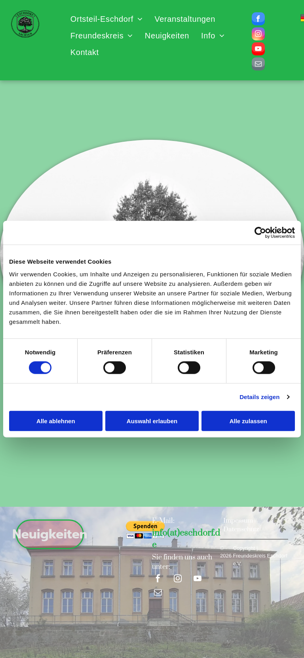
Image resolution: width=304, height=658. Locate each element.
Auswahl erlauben (152, 420)
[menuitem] (107, 19)
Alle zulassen (248, 420)
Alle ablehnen (55, 420)
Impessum (238, 521)
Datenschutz (241, 529)
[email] (258, 64)
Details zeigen (259, 397)
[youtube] (258, 49)
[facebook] (258, 19)
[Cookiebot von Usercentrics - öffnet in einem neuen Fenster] (260, 233)
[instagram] (258, 34)
